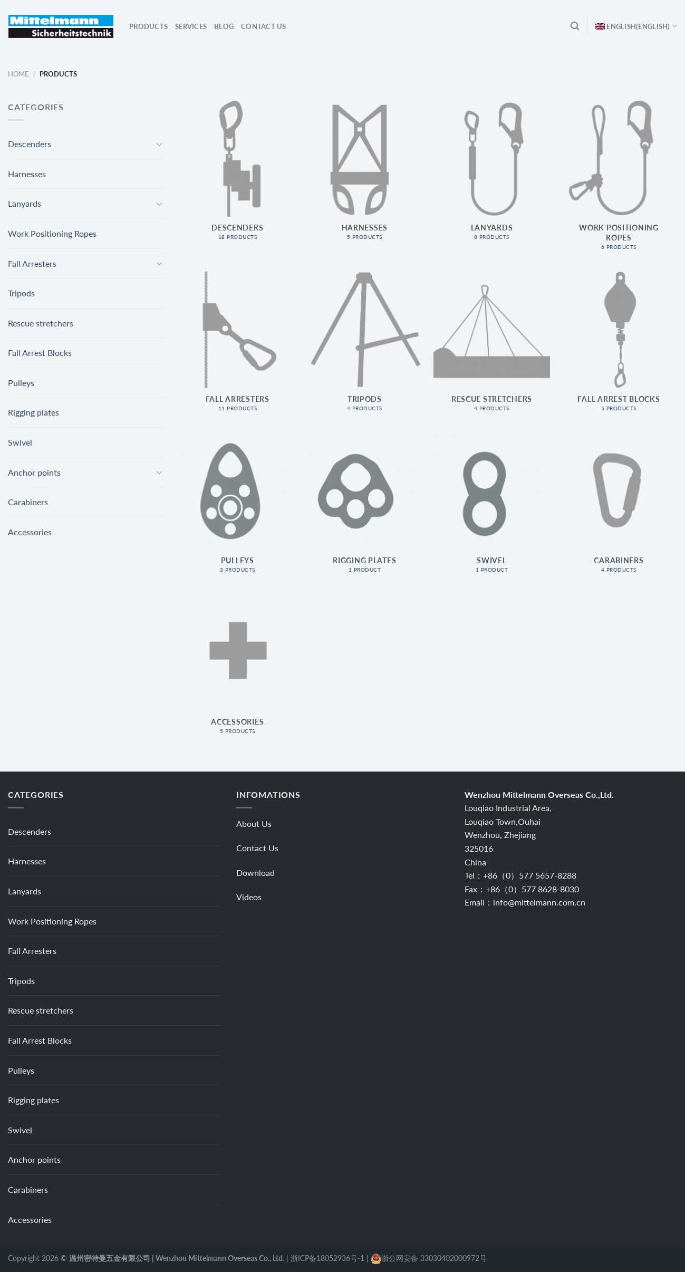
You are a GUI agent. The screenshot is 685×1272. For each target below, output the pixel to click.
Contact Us (263, 26)
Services (191, 26)
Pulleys (21, 383)
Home (18, 74)
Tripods (21, 293)
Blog (224, 26)
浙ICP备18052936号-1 (327, 1258)
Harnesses (27, 174)
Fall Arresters (32, 263)
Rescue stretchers (40, 323)
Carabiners (28, 502)
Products (148, 26)
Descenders (29, 144)
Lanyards (24, 203)
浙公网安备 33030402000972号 (434, 1258)
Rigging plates (33, 412)
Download (255, 873)
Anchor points (34, 472)
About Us (254, 823)
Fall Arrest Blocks (40, 353)
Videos (249, 897)
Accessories (30, 532)
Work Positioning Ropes (52, 233)
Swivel (20, 442)
